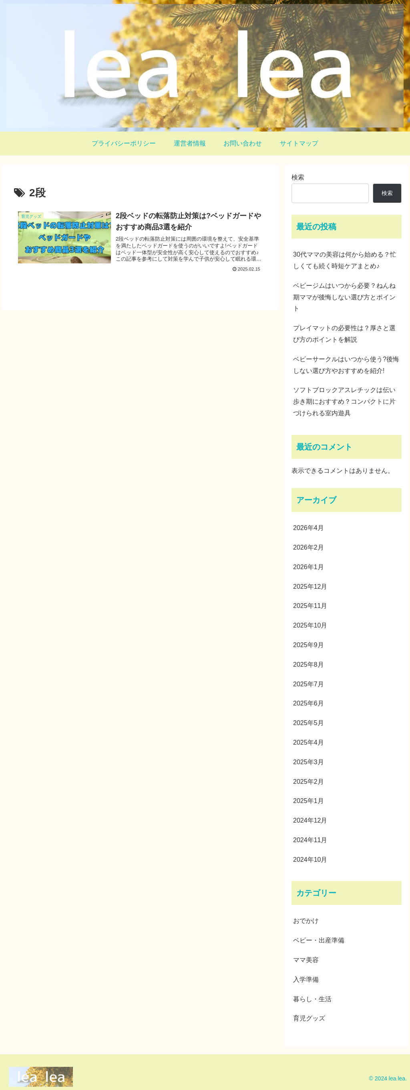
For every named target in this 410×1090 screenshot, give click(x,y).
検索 (297, 177)
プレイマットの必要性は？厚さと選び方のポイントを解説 (344, 334)
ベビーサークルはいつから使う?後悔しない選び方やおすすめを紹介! (346, 365)
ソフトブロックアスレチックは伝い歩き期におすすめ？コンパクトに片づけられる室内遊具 (344, 401)
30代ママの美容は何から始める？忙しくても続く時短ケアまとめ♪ (344, 260)
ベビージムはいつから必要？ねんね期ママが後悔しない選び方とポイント (344, 297)
